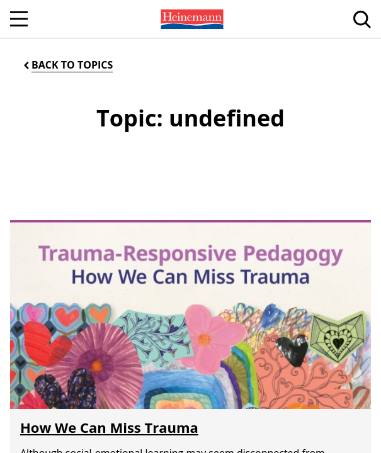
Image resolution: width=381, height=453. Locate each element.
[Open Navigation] (19, 19)
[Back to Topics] (67, 65)
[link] (191, 19)
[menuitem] (191, 19)
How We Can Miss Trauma (109, 427)
